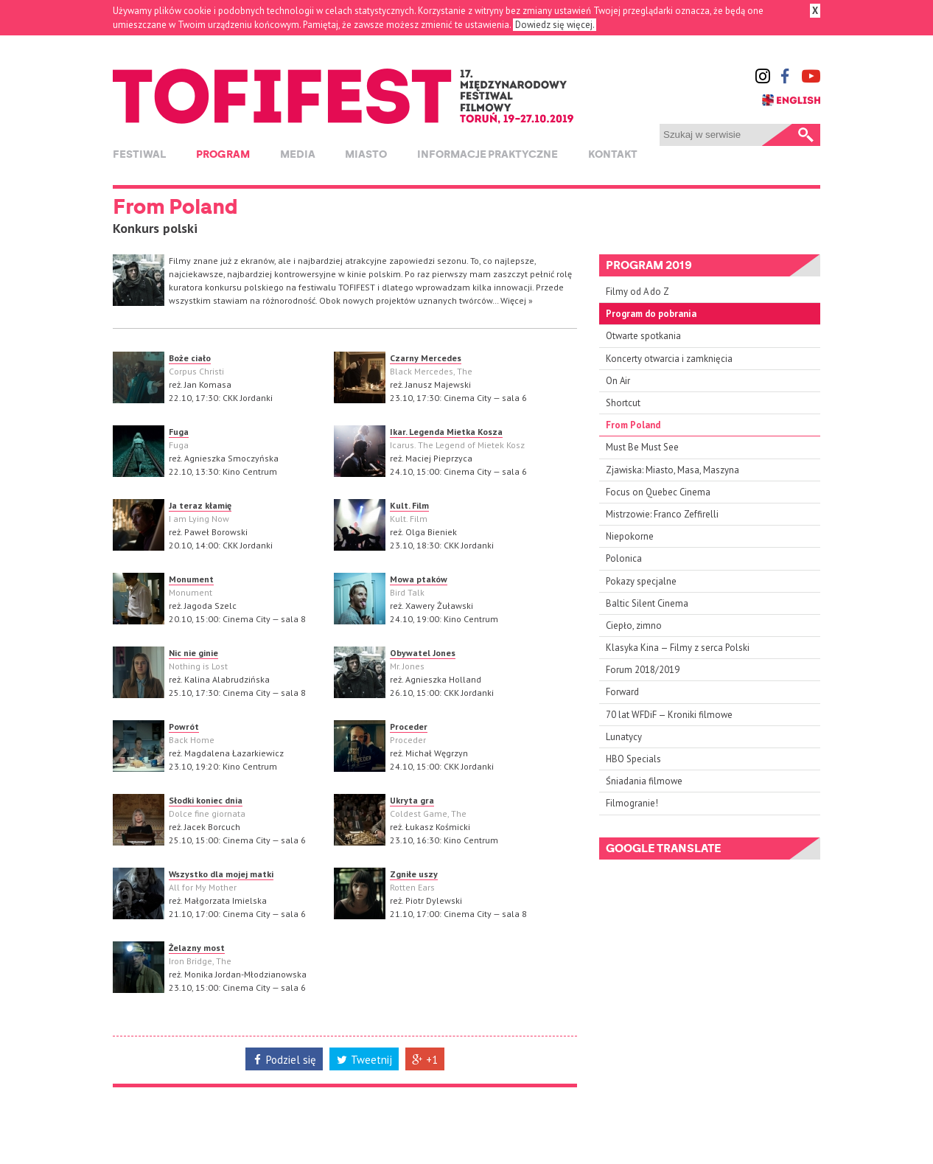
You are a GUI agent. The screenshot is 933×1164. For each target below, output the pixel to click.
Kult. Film (409, 505)
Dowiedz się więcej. (554, 24)
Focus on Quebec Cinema (658, 492)
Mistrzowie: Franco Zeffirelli (662, 514)
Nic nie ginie (193, 652)
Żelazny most (197, 947)
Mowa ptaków (418, 579)
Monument (191, 579)
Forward (622, 692)
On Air (618, 380)
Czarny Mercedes (425, 357)
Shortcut (623, 403)
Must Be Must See (642, 447)
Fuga (179, 431)
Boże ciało (190, 357)
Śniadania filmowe (644, 781)
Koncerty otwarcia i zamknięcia (669, 358)
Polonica (624, 558)
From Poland (633, 425)
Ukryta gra (412, 800)
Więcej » (516, 300)
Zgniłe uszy (414, 873)
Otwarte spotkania (643, 336)
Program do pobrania (651, 313)
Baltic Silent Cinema (647, 603)
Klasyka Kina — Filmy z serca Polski (677, 647)
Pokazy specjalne (641, 581)
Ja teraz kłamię (200, 505)
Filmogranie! (632, 803)
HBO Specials (633, 759)
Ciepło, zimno (634, 625)
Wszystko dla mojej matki (221, 873)
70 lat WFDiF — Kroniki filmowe (669, 714)
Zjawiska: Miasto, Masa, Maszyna (672, 470)
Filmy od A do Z (637, 291)
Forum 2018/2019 (642, 669)
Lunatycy (624, 737)
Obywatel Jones (422, 652)
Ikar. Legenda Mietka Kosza (446, 431)
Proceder (408, 726)
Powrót (184, 726)
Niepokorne (630, 536)
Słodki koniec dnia (205, 800)
